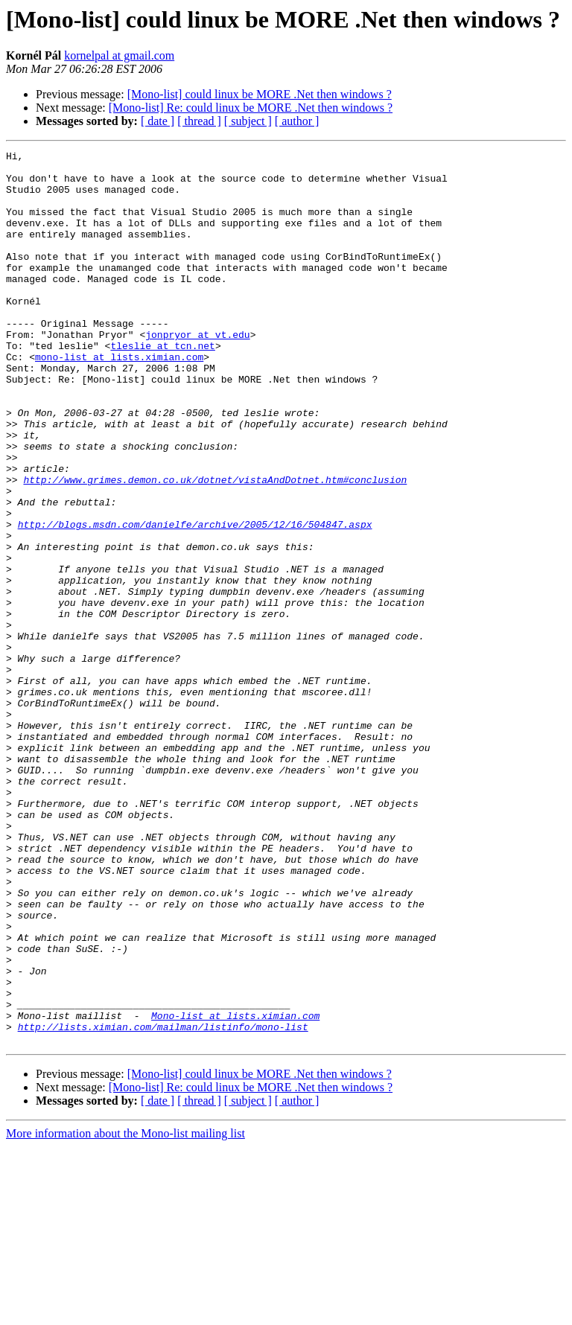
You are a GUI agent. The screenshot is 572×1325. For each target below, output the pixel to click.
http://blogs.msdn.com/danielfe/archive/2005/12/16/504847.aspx (195, 600)
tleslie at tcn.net (162, 385)
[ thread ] (199, 121)
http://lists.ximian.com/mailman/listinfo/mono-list (163, 1203)
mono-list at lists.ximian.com (119, 399)
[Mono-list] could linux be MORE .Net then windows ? (259, 94)
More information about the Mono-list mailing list (125, 1312)
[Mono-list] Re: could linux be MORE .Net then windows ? (251, 107)
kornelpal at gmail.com (119, 55)
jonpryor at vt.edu (197, 372)
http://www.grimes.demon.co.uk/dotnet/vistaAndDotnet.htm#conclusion (215, 546)
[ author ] (297, 121)
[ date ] (157, 121)
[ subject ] (248, 121)
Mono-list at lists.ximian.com (235, 1189)
